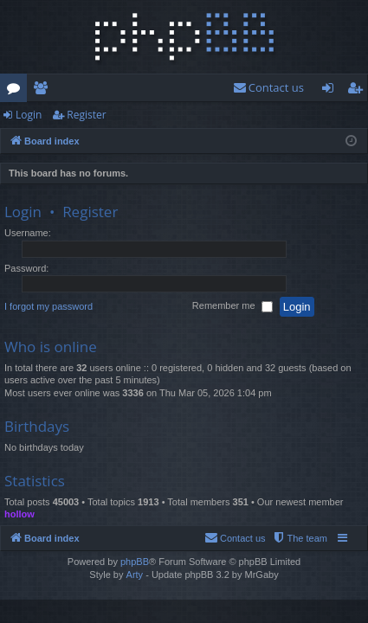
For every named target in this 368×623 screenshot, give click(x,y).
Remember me (232, 307)
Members (44, 91)
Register (86, 114)
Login (29, 114)
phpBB (134, 561)
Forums (17, 91)
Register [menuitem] (358, 91)
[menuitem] (268, 88)
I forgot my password (48, 306)
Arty (135, 574)
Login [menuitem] (331, 91)
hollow (19, 514)
